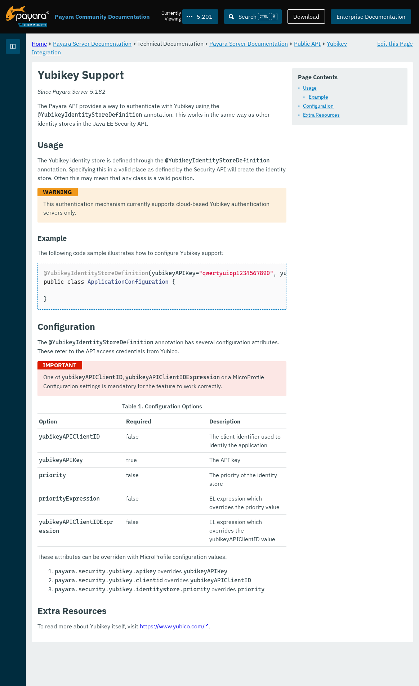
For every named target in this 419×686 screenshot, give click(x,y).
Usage (145, 107)
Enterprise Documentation (370, 16)
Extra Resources (156, 134)
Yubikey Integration (226, 51)
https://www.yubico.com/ (261, 664)
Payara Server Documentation (182, 43)
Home (129, 43)
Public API (181, 51)
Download (306, 16)
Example (153, 116)
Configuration (153, 125)
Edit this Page (395, 43)
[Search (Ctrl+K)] (253, 16)
